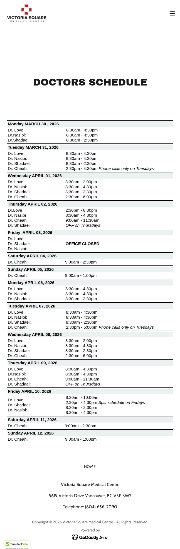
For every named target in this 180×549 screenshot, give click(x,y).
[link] (26, 13)
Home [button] (90, 466)
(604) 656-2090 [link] (101, 506)
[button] (172, 13)
